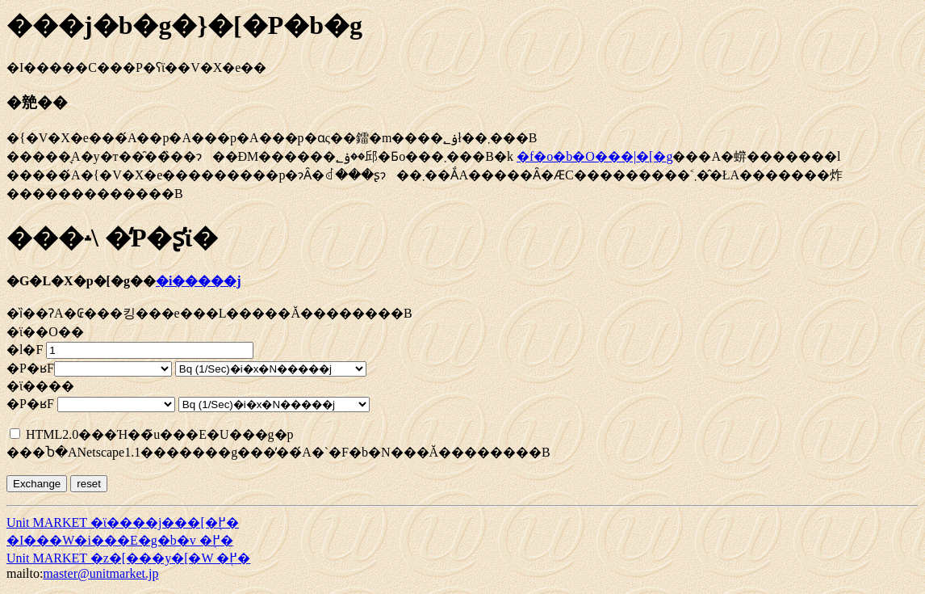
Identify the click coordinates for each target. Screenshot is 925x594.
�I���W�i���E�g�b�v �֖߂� (119, 540)
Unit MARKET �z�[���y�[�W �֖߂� (128, 558)
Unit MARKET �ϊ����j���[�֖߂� (122, 522)
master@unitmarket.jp (100, 573)
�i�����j (198, 281)
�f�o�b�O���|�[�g (594, 156)
